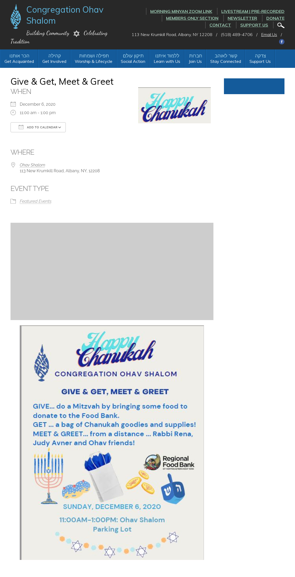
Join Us (195, 61)
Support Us (254, 25)
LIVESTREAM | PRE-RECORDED (252, 11)
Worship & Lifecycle (93, 61)
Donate (275, 18)
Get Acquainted (19, 61)
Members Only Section (192, 18)
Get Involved (54, 61)
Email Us (269, 34)
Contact (220, 25)
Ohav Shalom (32, 165)
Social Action (133, 61)
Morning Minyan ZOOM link (181, 11)
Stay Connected (225, 61)
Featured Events (36, 201)
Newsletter (242, 18)
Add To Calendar (38, 127)
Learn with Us (167, 61)
